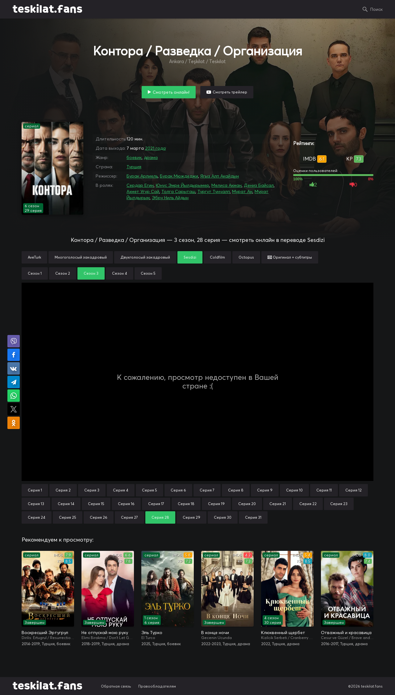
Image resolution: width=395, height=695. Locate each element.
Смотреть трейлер (230, 92)
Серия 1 (35, 490)
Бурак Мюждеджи (179, 176)
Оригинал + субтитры (290, 257)
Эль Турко (151, 632)
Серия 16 (126, 503)
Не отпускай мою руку (104, 632)
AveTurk (34, 257)
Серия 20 (247, 503)
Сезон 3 (91, 273)
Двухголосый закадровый (145, 257)
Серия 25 (67, 517)
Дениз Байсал (259, 185)
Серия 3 (91, 490)
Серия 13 (36, 503)
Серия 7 (207, 490)
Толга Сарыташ (178, 191)
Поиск (376, 9)
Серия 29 (191, 517)
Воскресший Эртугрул (45, 632)
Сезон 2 (62, 273)
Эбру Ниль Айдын (170, 197)
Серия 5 (149, 490)
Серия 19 (216, 503)
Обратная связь (116, 686)
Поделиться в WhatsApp (13, 395)
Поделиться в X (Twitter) (13, 409)
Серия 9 (264, 490)
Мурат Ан (242, 191)
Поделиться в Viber (13, 341)
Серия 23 (338, 503)
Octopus (246, 257)
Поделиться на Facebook (13, 355)
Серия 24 (36, 517)
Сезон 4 (119, 273)
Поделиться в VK (13, 368)
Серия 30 (222, 517)
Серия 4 (120, 490)
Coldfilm (217, 257)
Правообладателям (157, 686)
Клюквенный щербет (283, 632)
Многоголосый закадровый (81, 257)
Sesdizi (190, 257)
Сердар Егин (140, 185)
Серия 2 (63, 490)
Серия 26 (98, 517)
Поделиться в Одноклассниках (13, 423)
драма (151, 157)
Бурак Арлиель (142, 176)
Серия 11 (324, 490)
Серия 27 (129, 517)
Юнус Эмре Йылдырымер (182, 185)
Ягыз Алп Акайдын (219, 176)
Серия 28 (160, 517)
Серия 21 (277, 503)
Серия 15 (96, 503)
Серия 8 (235, 490)
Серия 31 (253, 517)
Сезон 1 (35, 273)
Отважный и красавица (346, 632)
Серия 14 (66, 503)
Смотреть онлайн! (171, 92)
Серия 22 (308, 503)
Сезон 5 (148, 273)
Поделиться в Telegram (13, 382)
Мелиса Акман (226, 185)
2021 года (155, 148)
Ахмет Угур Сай (143, 191)
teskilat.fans (47, 9)
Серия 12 (353, 490)
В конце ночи (215, 632)
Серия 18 (186, 503)
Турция (134, 166)
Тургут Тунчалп (214, 191)
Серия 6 (178, 490)
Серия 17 (156, 503)
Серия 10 (294, 490)
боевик (134, 157)
